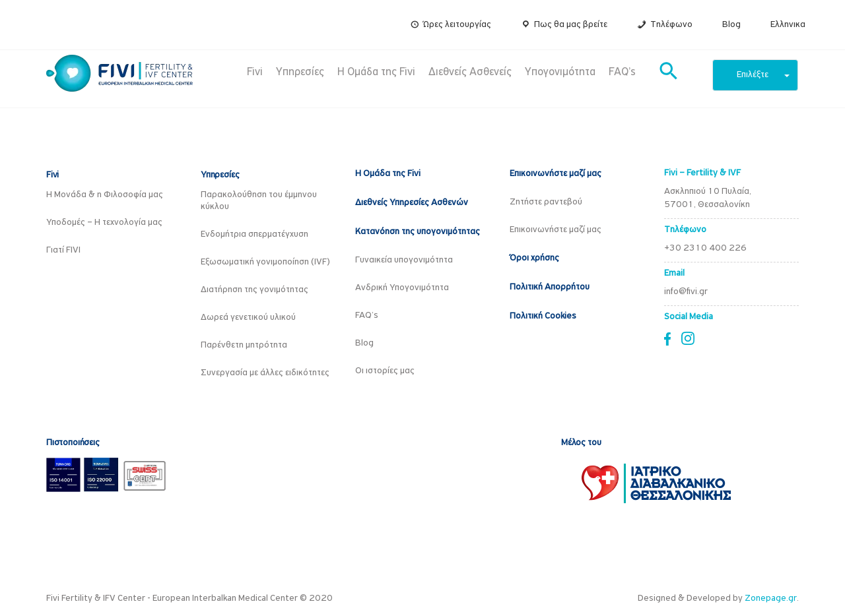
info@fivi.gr (686, 292)
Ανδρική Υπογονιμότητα (402, 288)
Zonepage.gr (771, 598)
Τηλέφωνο (671, 25)
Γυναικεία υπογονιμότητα (404, 260)
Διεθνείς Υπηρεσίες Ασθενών (411, 203)
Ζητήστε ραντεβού (546, 202)
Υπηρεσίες (300, 72)
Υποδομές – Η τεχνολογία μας (104, 223)
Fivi (255, 72)
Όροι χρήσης (534, 258)
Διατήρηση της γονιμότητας (254, 290)
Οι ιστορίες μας (385, 371)
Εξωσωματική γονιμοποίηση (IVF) (265, 262)
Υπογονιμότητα (560, 72)
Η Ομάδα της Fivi (376, 72)
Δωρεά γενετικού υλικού (248, 317)
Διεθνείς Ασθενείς (470, 72)
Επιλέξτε (763, 75)
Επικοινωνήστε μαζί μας (555, 174)
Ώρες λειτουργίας (457, 25)
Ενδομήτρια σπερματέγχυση (254, 234)
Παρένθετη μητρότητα (244, 345)
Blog (731, 25)
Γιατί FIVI (63, 250)
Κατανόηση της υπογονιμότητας (417, 232)
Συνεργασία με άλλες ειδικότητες (265, 373)
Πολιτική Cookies (543, 316)
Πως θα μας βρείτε (570, 25)
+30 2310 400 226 (705, 248)
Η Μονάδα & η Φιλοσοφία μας (104, 195)
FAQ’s (622, 72)
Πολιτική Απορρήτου (550, 287)
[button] (669, 72)
